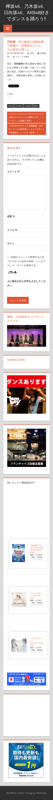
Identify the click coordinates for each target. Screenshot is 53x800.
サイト (10, 243)
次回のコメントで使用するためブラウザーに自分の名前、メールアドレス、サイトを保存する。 (26, 261)
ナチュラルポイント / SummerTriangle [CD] (37, 641)
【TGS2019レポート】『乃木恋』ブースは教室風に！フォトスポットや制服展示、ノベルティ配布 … (26, 129)
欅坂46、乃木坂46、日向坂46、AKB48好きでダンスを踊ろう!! (26, 12)
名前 (11, 216)
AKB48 (10, 106)
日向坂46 (27, 106)
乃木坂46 (18, 106)
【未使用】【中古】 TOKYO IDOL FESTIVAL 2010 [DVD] (37, 549)
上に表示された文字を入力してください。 (26, 283)
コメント (13, 171)
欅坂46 (36, 106)
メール (12, 230)
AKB (32, 53)
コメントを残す (22, 56)
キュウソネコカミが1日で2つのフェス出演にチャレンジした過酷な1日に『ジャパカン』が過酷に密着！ (26, 117)
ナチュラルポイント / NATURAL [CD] (37, 595)
